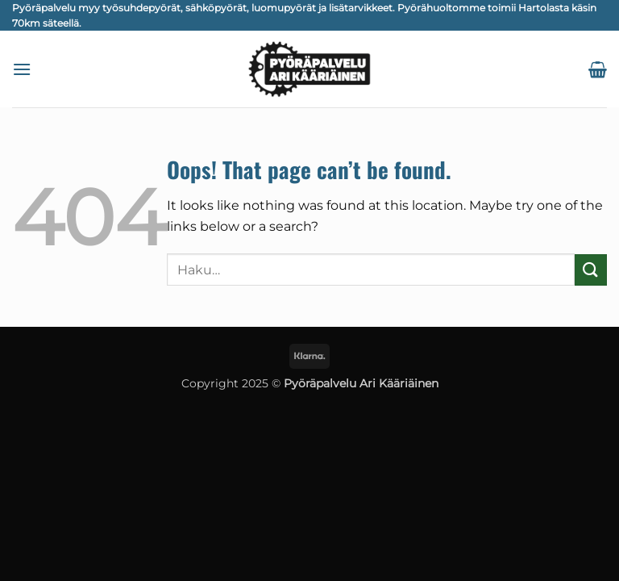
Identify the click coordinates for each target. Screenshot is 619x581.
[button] (21, 69)
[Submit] (591, 270)
